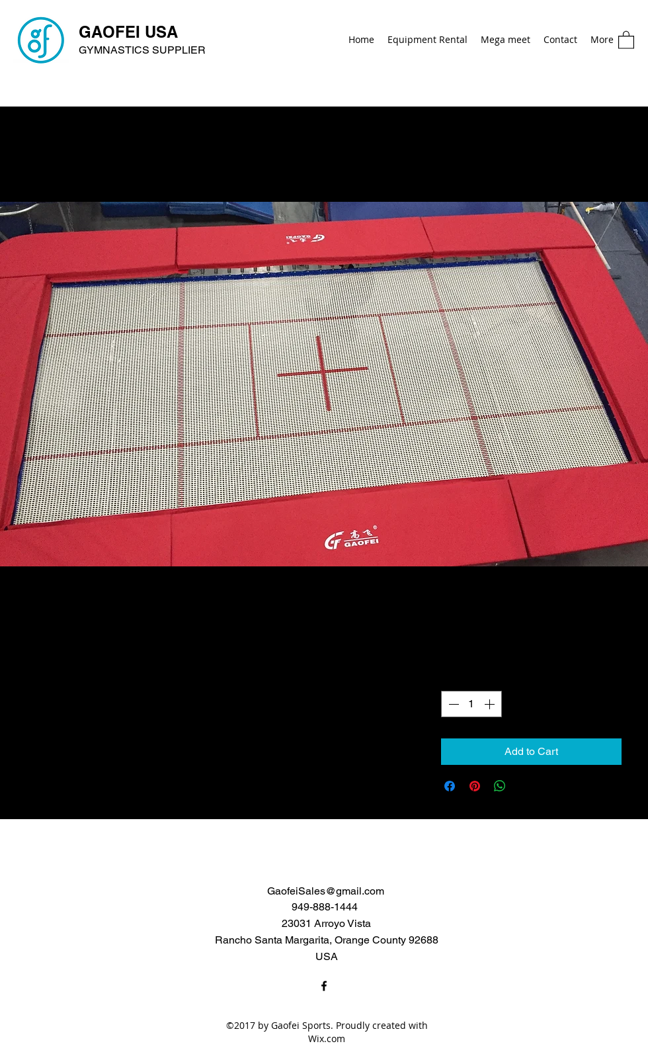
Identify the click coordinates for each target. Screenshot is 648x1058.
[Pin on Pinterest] (475, 786)
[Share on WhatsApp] (500, 786)
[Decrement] (452, 704)
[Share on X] (525, 786)
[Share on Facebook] (450, 786)
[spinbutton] (471, 704)
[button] (626, 39)
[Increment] (490, 704)
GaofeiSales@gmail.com (325, 891)
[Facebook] (324, 985)
